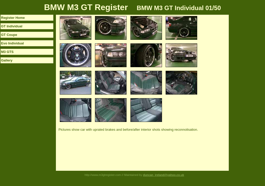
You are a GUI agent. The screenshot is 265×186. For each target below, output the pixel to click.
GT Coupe (9, 35)
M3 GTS (7, 52)
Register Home (13, 18)
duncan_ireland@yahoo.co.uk (163, 174)
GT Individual (11, 26)
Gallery (6, 60)
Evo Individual (12, 43)
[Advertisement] (249, 92)
